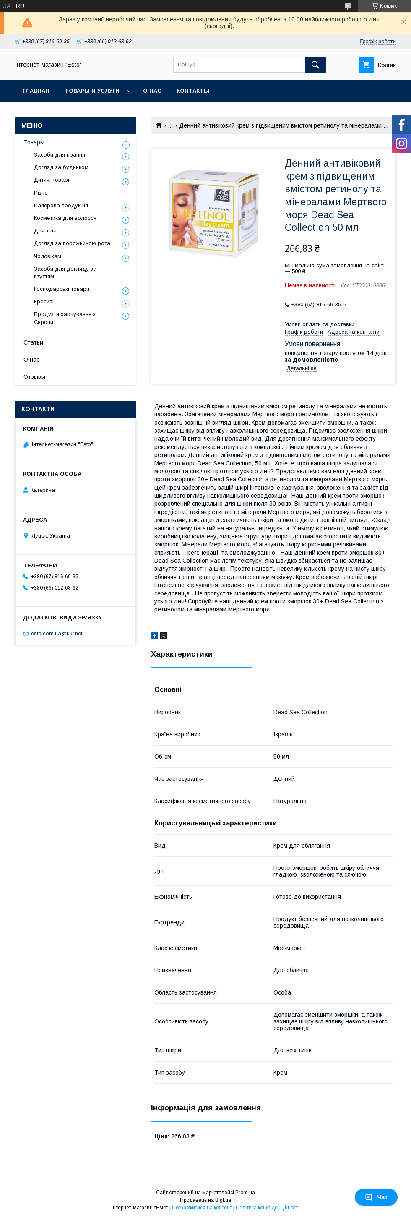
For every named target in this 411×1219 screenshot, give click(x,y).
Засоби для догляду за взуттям (65, 272)
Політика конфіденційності (267, 1208)
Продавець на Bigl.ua (205, 1200)
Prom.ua (245, 1193)
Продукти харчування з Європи (65, 318)
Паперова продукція (61, 205)
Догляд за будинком (61, 167)
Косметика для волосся (65, 218)
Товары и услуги (92, 91)
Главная (36, 91)
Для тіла (45, 230)
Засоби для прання (59, 154)
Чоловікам (47, 256)
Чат (376, 1197)
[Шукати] (315, 65)
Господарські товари (61, 289)
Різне (40, 193)
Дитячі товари (52, 180)
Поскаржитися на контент (202, 1208)
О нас (152, 91)
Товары (33, 142)
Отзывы (34, 376)
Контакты (193, 91)
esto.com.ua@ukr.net (56, 633)
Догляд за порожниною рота (72, 243)
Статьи (33, 342)
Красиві (44, 301)
